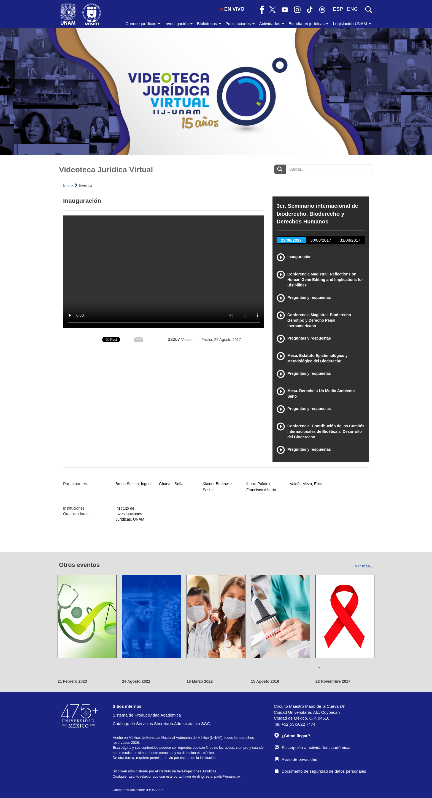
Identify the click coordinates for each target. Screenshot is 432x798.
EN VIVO (232, 9)
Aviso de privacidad (296, 759)
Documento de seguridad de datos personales (320, 771)
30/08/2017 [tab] (320, 240)
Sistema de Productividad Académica (147, 715)
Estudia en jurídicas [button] (308, 23)
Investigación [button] (178, 23)
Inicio (68, 185)
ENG (352, 9)
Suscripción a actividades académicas (313, 747)
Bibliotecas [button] (209, 23)
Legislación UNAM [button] (352, 23)
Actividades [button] (271, 23)
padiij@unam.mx (227, 776)
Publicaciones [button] (240, 23)
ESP (338, 9)
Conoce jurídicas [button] (142, 23)
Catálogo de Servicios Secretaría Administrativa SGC (161, 723)
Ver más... (364, 566)
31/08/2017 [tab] (350, 240)
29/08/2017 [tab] (291, 240)
